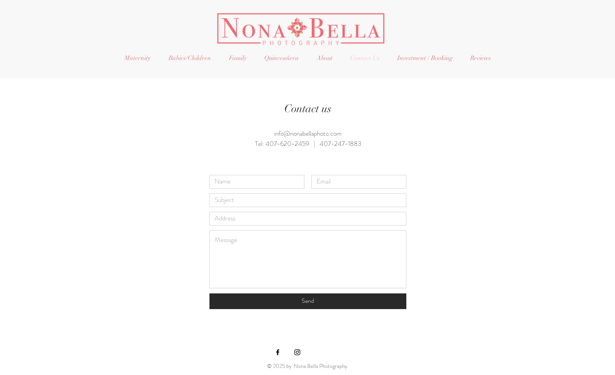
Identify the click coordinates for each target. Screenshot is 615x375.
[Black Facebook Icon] (278, 352)
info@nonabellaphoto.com (308, 133)
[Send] (307, 301)
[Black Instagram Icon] (297, 352)
